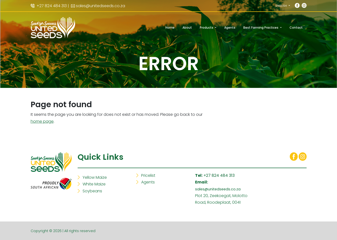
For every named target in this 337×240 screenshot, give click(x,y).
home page (42, 121)
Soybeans (92, 191)
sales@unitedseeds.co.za (100, 6)
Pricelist (148, 175)
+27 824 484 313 (219, 175)
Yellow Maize (95, 177)
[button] (282, 5)
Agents (148, 182)
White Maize (94, 184)
